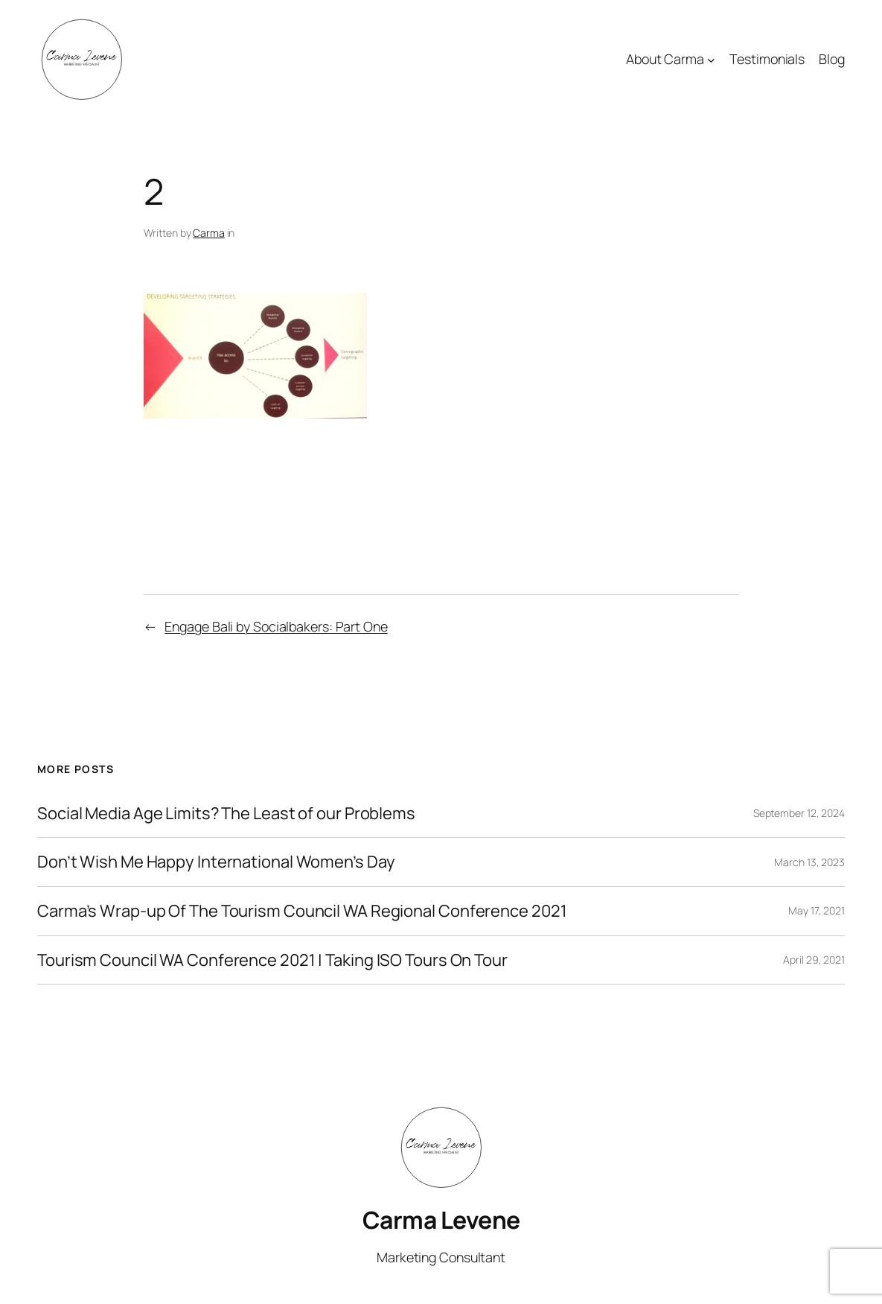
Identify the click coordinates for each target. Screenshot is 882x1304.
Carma (209, 233)
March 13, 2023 (809, 862)
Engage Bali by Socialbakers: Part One (275, 626)
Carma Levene (441, 1219)
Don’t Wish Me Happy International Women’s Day (216, 862)
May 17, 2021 (816, 910)
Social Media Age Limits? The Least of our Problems (226, 813)
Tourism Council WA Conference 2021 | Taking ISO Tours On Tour (272, 960)
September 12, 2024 (799, 813)
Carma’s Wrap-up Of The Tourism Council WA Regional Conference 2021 (301, 911)
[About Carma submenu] (711, 60)
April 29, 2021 (814, 959)
